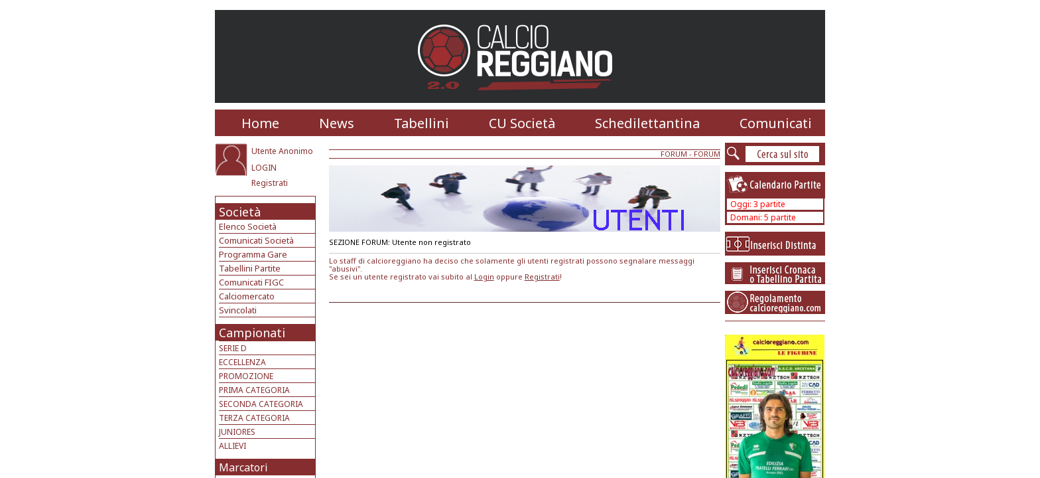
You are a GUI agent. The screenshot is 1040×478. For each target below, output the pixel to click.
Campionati (252, 333)
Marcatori (243, 467)
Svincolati (238, 310)
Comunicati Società (256, 240)
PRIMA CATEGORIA (254, 390)
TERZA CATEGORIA (254, 418)
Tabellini (421, 123)
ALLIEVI (232, 445)
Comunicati (776, 123)
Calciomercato (247, 296)
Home (260, 123)
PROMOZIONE (246, 376)
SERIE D (233, 348)
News (336, 123)
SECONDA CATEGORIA (261, 404)
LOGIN (264, 167)
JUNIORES (237, 432)
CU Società (522, 123)
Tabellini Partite (250, 268)
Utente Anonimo (282, 151)
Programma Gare (253, 254)
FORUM (674, 154)
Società (240, 212)
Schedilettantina (647, 123)
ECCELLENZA (242, 362)
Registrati (269, 183)
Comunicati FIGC (251, 282)
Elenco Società (248, 226)
